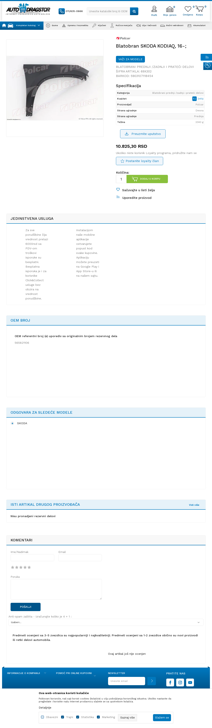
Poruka (15, 576)
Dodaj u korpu (150, 178)
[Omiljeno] (188, 14)
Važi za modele (130, 59)
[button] (113, 11)
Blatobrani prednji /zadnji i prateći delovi (155, 67)
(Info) (201, 98)
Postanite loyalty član (142, 161)
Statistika (87, 717)
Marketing (108, 717)
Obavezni (52, 717)
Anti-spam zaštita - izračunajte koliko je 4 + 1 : (40, 616)
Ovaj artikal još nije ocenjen (127, 653)
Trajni (69, 717)
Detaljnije (45, 707)
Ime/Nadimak (19, 552)
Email (62, 552)
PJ (195, 98)
